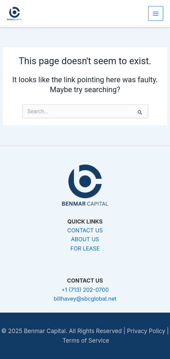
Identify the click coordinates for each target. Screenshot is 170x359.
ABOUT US (85, 239)
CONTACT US (85, 230)
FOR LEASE (84, 248)
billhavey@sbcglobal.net (85, 298)
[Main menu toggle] (155, 13)
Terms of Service (85, 340)
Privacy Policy (146, 331)
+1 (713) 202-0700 (85, 289)
